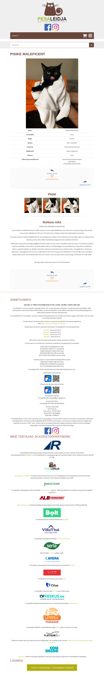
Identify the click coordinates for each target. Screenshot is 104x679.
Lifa (64, 579)
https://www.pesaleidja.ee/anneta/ (53, 323)
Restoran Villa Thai (62, 539)
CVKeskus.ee (73, 603)
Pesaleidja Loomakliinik (22, 476)
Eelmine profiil (52, 171)
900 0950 (46, 330)
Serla (51, 553)
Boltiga (65, 519)
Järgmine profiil (85, 183)
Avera (72, 565)
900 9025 (46, 332)
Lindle (58, 627)
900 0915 (46, 334)
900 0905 (47, 337)
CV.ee (55, 591)
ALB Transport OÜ (23, 505)
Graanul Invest (45, 490)
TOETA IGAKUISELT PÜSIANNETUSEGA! (52, 667)
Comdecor (21, 656)
